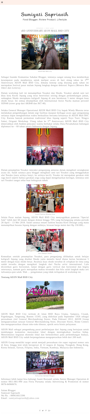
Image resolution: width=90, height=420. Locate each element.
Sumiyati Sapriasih (45, 14)
